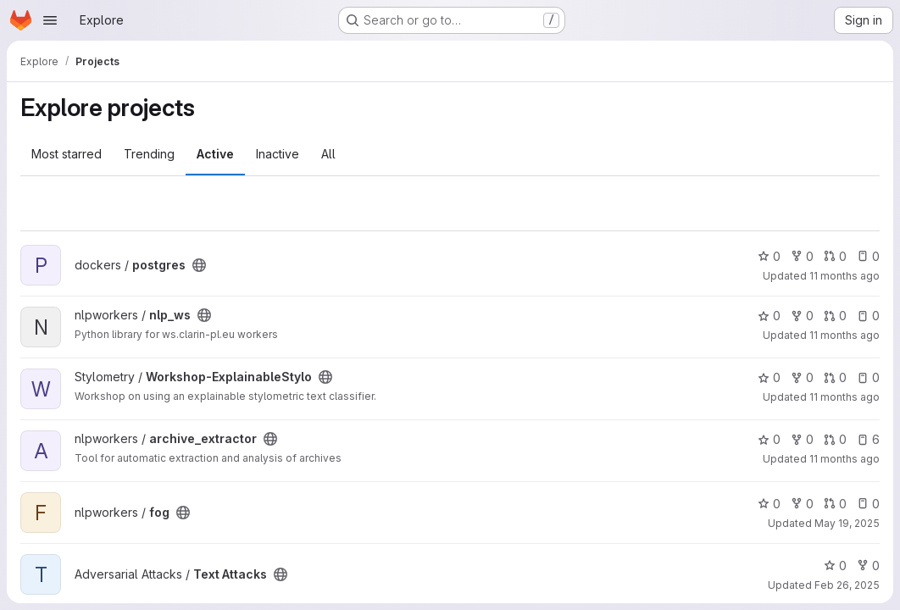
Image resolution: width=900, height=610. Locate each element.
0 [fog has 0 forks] (802, 503)
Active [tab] (215, 154)
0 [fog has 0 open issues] (868, 503)
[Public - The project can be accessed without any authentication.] (199, 265)
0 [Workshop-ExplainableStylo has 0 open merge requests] (835, 377)
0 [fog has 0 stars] (769, 503)
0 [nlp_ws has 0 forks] (802, 315)
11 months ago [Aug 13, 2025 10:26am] (844, 458)
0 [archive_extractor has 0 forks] (802, 439)
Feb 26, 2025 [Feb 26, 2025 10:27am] (847, 585)
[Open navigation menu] (50, 20)
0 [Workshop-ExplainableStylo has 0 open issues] (868, 377)
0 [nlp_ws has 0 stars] (769, 315)
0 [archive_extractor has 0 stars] (769, 439)
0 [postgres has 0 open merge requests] (835, 256)
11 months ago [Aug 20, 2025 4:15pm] (844, 397)
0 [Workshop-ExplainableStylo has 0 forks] (802, 377)
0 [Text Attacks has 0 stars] (835, 565)
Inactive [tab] (277, 154)
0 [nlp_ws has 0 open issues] (868, 315)
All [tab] (328, 154)
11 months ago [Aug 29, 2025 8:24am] (844, 275)
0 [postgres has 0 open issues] (868, 256)
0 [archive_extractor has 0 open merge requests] (835, 439)
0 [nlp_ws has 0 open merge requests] (835, 315)
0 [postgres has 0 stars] (769, 256)
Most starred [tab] (66, 154)
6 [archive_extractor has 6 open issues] (868, 439)
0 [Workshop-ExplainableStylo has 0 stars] (769, 377)
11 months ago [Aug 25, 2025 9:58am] (844, 335)
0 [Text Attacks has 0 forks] (868, 565)
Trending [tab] (149, 154)
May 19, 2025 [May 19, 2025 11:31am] (847, 523)
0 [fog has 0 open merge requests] (835, 503)
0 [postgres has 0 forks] (802, 256)
